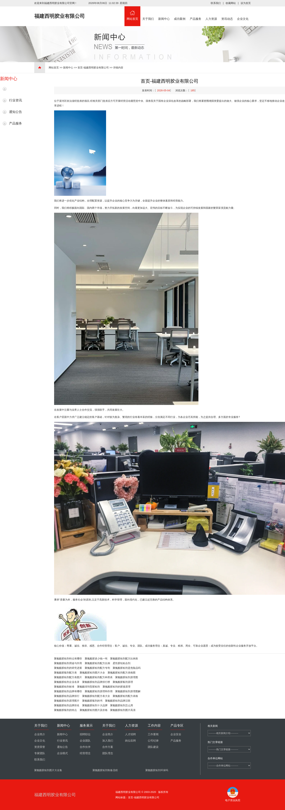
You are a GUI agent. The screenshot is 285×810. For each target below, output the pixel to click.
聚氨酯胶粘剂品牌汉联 (117, 700)
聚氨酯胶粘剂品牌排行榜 (96, 681)
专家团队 (39, 753)
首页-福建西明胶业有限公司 (93, 67)
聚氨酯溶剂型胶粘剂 (88, 686)
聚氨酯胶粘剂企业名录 (66, 681)
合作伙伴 (85, 747)
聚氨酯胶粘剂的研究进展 (68, 667)
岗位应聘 (130, 740)
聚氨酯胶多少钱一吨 (96, 658)
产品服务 (195, 13)
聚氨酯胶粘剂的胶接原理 (116, 686)
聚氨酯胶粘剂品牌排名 (66, 705)
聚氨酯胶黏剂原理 (123, 681)
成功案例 (180, 13)
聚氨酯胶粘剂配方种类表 (99, 677)
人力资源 (211, 13)
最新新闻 (15, 89)
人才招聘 (130, 734)
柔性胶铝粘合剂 (121, 663)
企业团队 (85, 740)
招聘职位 (85, 734)
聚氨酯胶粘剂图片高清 (122, 710)
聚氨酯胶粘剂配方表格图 (121, 672)
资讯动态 (227, 13)
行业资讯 (15, 100)
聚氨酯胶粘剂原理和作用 (99, 691)
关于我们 (148, 13)
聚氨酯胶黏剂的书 (92, 700)
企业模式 (62, 753)
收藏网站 (231, 3)
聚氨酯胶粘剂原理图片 (66, 700)
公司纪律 (153, 740)
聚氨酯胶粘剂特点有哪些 (68, 658)
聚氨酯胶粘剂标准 (64, 686)
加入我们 (107, 740)
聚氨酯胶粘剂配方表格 (125, 696)
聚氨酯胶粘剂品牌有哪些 (68, 691)
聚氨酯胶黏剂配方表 (65, 672)
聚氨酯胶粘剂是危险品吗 (127, 667)
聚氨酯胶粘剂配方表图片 (68, 677)
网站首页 (132, 13)
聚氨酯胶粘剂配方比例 (97, 663)
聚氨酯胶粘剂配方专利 (97, 667)
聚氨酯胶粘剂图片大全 (92, 672)
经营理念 (85, 753)
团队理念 (107, 753)
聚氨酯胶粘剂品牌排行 (66, 696)
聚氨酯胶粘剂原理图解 (128, 691)
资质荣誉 (39, 747)
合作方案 (107, 747)
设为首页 (246, 3)
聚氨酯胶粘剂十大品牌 (95, 705)
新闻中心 (164, 13)
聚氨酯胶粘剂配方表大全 (96, 696)
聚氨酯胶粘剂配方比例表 (124, 658)
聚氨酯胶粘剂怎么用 (121, 705)
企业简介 (39, 734)
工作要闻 (153, 734)
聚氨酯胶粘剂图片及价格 (94, 710)
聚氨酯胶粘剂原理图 (126, 677)
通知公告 (15, 112)
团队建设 (153, 747)
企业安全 (175, 734)
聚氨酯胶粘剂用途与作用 (68, 663)
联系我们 (216, 3)
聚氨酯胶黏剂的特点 (65, 710)
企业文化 (243, 13)
